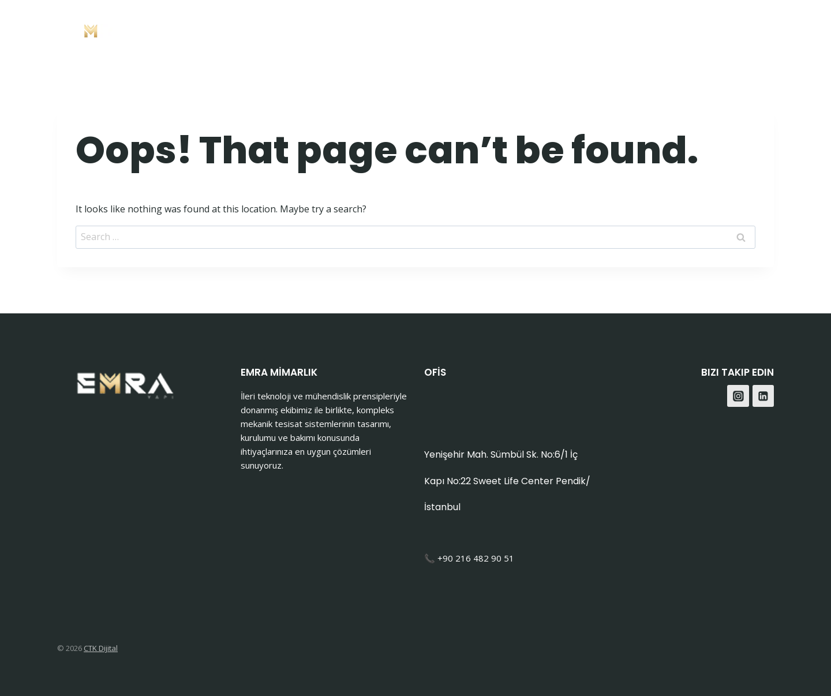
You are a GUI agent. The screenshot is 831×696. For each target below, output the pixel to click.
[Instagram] (761, 29)
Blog (684, 29)
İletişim (635, 29)
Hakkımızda (566, 29)
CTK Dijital (101, 648)
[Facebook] (732, 29)
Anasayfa (392, 29)
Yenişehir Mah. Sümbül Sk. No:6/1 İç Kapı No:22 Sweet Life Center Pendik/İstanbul (507, 481)
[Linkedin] (763, 396)
